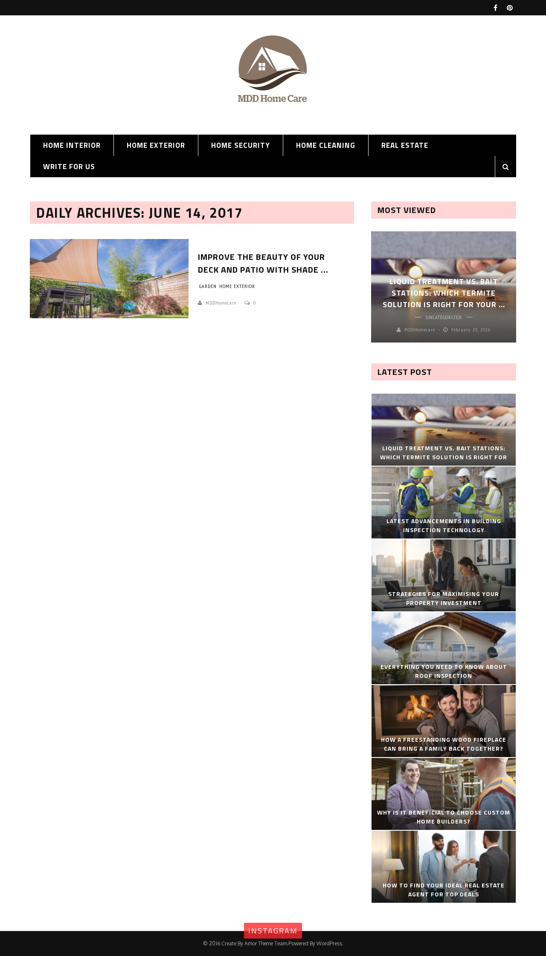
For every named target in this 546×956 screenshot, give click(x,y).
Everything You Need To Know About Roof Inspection (443, 671)
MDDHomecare (221, 302)
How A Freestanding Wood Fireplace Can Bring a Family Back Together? (443, 744)
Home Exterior (156, 145)
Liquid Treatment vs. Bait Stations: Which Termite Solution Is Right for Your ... (444, 293)
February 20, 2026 (471, 329)
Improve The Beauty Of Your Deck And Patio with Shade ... (263, 263)
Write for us (69, 166)
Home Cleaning (325, 145)
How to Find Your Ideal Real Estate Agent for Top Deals (444, 889)
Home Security (240, 145)
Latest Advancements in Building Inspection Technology (443, 525)
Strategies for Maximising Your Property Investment (443, 598)
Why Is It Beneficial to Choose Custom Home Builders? (443, 817)
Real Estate (404, 145)
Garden (208, 286)
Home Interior (72, 145)
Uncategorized (444, 317)
